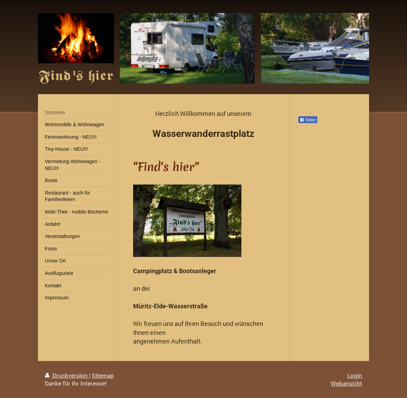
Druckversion (67, 375)
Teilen (308, 120)
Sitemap (103, 375)
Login (354, 375)
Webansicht (346, 383)
